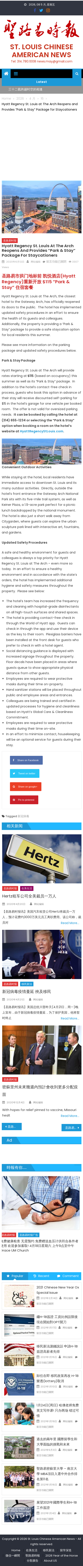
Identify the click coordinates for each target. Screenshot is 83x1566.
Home (16, 1550)
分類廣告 (32, 1561)
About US (50, 1561)
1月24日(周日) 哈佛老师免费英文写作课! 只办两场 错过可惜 (58, 1410)
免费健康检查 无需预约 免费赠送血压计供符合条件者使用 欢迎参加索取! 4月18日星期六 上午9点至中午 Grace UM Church (41, 1246)
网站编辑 (36, 261)
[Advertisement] (41, 145)
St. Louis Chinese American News (41, 51)
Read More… (70, 923)
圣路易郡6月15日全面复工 (15, 1126)
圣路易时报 (9, 240)
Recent (41, 1276)
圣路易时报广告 (30, 1235)
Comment (68, 1276)
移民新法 (26, 984)
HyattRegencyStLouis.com (41, 431)
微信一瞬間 (13, 1555)
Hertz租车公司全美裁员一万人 (29, 896)
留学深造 (65, 1550)
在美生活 (26, 888)
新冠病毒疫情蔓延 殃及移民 (26, 991)
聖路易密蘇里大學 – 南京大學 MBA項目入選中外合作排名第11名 (57, 1473)
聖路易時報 (32, 1555)
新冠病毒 (23, 816)
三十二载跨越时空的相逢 (25, 89)
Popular (15, 1276)
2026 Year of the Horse (61, 1555)
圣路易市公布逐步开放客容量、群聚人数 (73, 1128)
